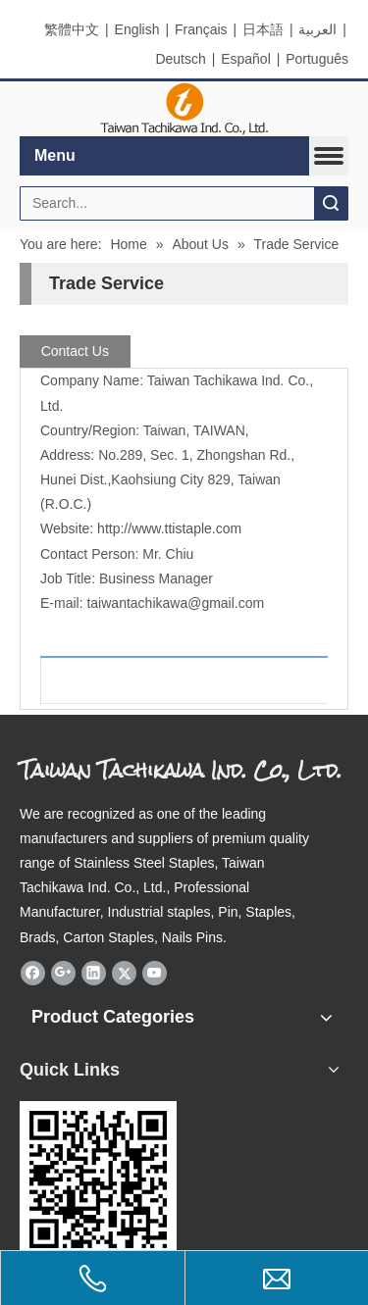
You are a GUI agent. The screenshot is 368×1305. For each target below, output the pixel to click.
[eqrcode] (98, 1179)
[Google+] (63, 973)
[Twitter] (124, 973)
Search (330, 203)
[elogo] (184, 109)
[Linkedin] (93, 973)
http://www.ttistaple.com (169, 528)
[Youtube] (154, 973)
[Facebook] (33, 973)
